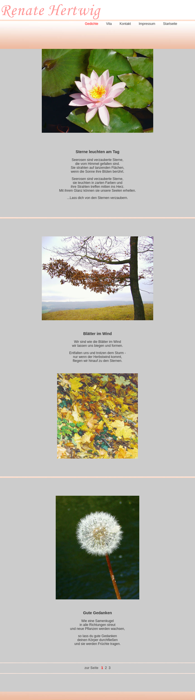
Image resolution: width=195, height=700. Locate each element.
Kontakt (125, 24)
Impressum (147, 24)
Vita (109, 24)
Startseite (170, 24)
